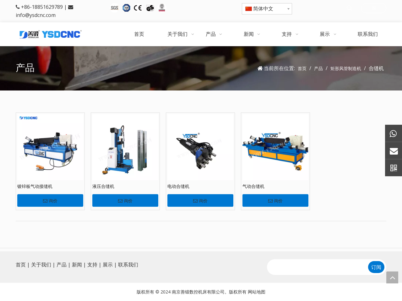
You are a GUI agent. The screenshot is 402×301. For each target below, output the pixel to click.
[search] (317, 267)
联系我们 (128, 264)
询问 (374, 9)
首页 (21, 264)
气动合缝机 (253, 186)
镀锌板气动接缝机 (34, 186)
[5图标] (138, 8)
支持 (92, 264)
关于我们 (41, 264)
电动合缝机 (178, 186)
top (392, 277)
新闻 (77, 264)
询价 (50, 200)
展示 (108, 264)
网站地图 (256, 292)
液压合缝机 (103, 186)
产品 (62, 264)
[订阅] (376, 267)
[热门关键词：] (349, 8)
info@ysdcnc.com (36, 15)
